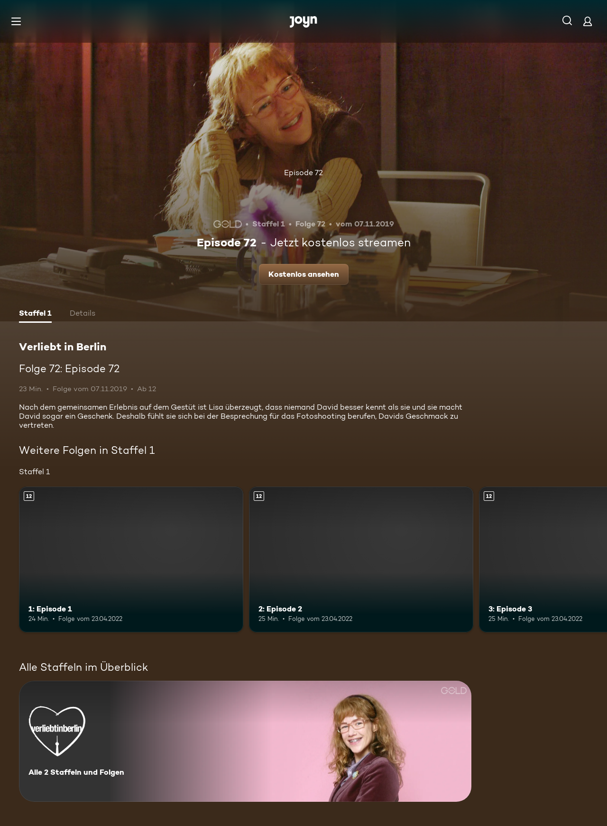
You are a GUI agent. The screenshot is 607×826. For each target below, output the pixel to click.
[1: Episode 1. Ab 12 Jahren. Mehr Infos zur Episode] (131, 559)
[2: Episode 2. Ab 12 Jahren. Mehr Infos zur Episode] (361, 559)
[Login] (587, 21)
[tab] (35, 314)
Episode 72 (303, 172)
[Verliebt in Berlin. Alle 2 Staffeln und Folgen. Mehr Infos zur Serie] (245, 741)
